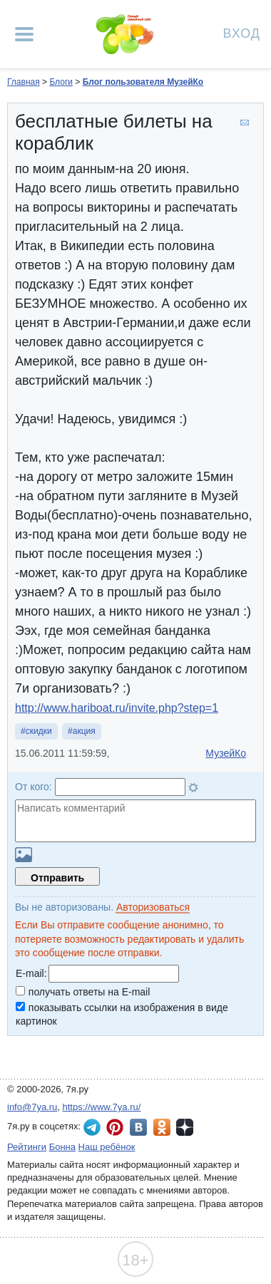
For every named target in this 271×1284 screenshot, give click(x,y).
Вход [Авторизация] (241, 32)
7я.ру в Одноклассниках (161, 1127)
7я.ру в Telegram (92, 1127)
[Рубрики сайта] (24, 34)
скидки (39, 731)
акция (84, 731)
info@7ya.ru (32, 1107)
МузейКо (225, 753)
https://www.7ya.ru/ (102, 1107)
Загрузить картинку (23, 855)
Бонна (62, 1146)
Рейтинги (26, 1146)
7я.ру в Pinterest (114, 1127)
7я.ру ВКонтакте (138, 1127)
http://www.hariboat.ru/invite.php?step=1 (116, 708)
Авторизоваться (153, 907)
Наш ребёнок (107, 1146)
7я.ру (184, 1127)
